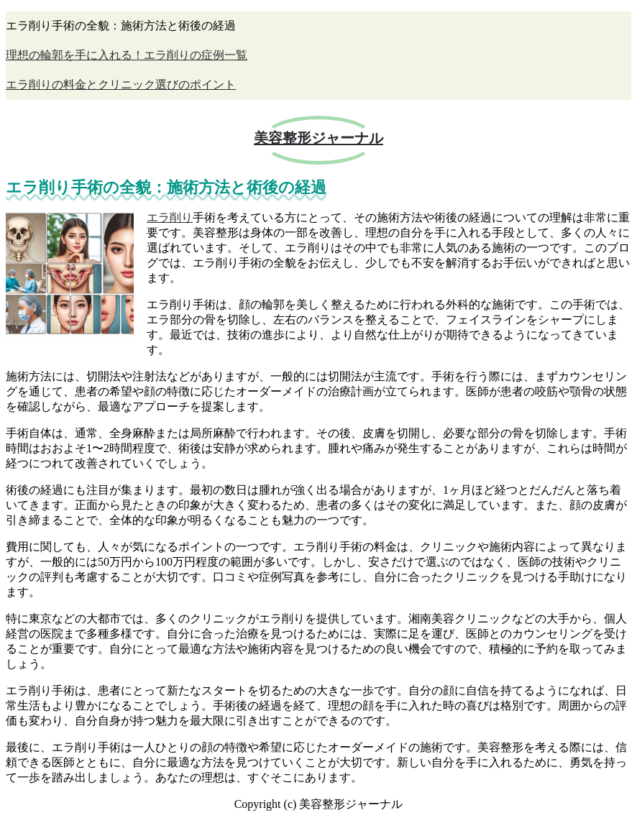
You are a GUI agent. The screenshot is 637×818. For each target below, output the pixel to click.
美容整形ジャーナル (318, 138)
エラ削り (170, 217)
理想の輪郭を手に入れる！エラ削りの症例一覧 (126, 55)
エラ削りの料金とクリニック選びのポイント (121, 84)
